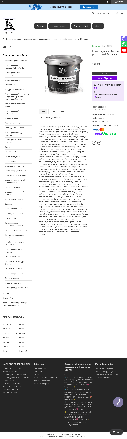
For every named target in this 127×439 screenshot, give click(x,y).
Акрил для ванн (11, 118)
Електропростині (12, 208)
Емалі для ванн (11, 123)
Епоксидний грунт (12, 80)
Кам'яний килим (11, 152)
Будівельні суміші (12, 283)
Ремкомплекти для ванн (15, 175)
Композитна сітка (12, 268)
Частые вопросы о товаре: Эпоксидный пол (75, 423)
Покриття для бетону (14, 60)
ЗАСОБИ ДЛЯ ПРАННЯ (11, 392)
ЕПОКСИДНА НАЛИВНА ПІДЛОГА (15, 374)
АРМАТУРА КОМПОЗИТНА (13, 386)
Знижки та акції (40, 368)
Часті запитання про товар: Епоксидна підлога (15, 304)
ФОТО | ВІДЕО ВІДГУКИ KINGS (45, 378)
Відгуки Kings (8, 298)
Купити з (104, 78)
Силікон (8, 147)
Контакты (38, 371)
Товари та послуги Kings (15, 55)
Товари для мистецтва (15, 230)
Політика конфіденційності (106, 371)
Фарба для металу (13, 199)
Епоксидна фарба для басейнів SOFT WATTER (15, 66)
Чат (116, 432)
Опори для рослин (13, 161)
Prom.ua (76, 434)
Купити (104, 73)
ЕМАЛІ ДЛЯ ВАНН (9, 380)
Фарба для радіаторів (14, 170)
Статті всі (68, 374)
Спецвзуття (10, 84)
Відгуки (37, 374)
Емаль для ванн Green (14, 128)
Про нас (6, 293)
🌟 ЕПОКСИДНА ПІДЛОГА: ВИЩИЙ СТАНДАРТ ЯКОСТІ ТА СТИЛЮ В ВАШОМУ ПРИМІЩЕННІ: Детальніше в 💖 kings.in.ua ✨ (77, 416)
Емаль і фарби (11, 256)
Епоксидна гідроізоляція (15, 287)
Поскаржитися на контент (57, 436)
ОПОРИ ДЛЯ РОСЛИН (11, 383)
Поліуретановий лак (13, 89)
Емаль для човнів (12, 187)
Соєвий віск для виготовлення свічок (14, 224)
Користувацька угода (104, 368)
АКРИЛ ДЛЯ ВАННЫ (10, 371)
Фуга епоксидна (11, 156)
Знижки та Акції (81, 26)
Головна (40, 26)
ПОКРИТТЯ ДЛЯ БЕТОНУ (12, 368)
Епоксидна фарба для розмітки (36, 39)
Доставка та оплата (42, 380)
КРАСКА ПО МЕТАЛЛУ (11, 389)
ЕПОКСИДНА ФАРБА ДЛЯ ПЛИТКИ (16, 378)
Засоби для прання (13, 213)
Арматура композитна (14, 166)
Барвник (8, 204)
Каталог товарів (58, 26)
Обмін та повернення (42, 383)
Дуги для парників (12, 278)
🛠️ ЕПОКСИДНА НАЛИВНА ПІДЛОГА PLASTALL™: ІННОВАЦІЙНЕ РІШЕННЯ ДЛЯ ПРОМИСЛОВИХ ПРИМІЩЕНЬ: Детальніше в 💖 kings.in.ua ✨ (78, 405)
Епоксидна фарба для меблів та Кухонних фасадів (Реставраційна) (17, 96)
